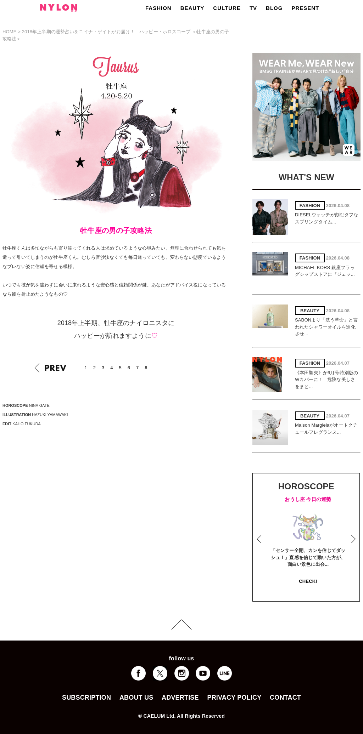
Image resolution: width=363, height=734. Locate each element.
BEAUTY (192, 8)
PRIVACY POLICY (234, 697)
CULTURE (227, 8)
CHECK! (308, 581)
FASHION (158, 8)
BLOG (274, 8)
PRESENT (305, 8)
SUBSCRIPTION (86, 697)
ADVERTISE (180, 697)
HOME (9, 31)
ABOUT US (136, 697)
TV (253, 8)
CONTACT (285, 697)
